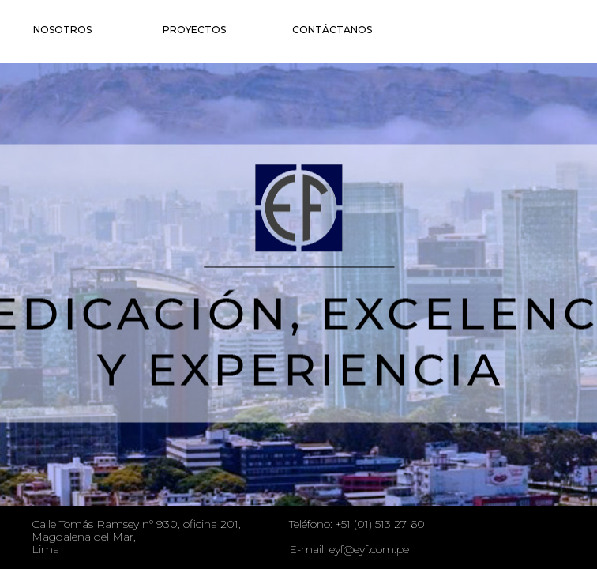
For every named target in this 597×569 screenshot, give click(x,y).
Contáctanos (332, 30)
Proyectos (194, 30)
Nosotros (62, 30)
